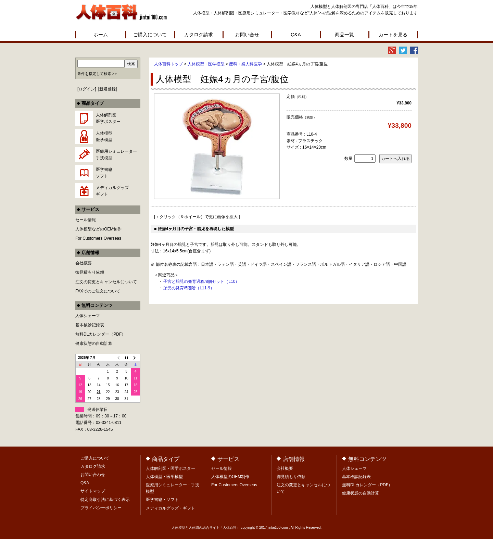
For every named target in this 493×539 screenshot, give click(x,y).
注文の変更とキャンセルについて (106, 281)
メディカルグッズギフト (112, 191)
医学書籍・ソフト (162, 499)
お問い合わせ (92, 474)
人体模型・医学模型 (206, 64)
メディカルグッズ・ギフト (170, 508)
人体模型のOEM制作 (230, 476)
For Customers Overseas (98, 238)
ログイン (86, 89)
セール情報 (85, 219)
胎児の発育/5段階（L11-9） (188, 288)
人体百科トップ (168, 64)
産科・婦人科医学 (245, 64)
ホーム (100, 34)
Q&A (296, 34)
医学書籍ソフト (104, 172)
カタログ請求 (198, 34)
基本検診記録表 (89, 325)
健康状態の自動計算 (93, 343)
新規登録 (107, 89)
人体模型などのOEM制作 (98, 229)
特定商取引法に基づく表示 (105, 499)
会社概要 (83, 263)
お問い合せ (247, 34)
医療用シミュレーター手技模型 (116, 154)
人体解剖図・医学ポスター (170, 468)
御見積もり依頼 (89, 272)
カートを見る (393, 34)
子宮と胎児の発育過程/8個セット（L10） (201, 281)
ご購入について (150, 34)
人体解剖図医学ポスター (108, 118)
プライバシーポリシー (101, 507)
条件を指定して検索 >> (97, 74)
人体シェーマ (87, 315)
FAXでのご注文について (97, 291)
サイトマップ (92, 491)
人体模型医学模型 (104, 136)
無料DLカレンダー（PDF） (100, 334)
